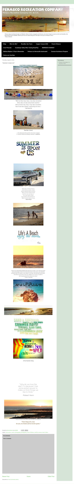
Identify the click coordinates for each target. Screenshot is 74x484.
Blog (4, 44)
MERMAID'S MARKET (48, 47)
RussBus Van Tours (26, 44)
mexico (12, 432)
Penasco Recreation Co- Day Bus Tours (64, 63)
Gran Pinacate (7, 47)
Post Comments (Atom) (13, 479)
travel (43, 432)
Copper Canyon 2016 (42, 44)
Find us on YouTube (9, 55)
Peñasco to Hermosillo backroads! (37, 51)
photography (17, 432)
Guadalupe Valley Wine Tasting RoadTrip (26, 47)
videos (46, 432)
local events (8, 432)
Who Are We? (13, 44)
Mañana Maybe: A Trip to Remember (13, 51)
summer (40, 432)
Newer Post (5, 476)
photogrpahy (23, 432)
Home (29, 476)
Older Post (51, 476)
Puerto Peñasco (56, 44)
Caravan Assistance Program (59, 51)
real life (36, 432)
